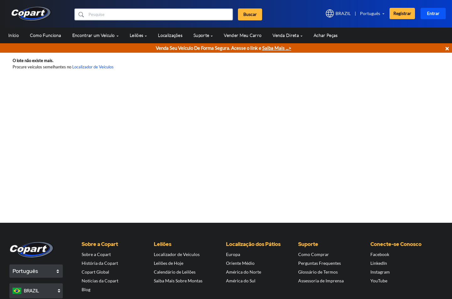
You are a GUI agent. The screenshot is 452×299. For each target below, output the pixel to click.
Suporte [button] (203, 35)
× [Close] (447, 48)
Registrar (402, 13)
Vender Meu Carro (242, 35)
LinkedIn (378, 263)
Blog (86, 289)
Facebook (379, 254)
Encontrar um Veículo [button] (95, 35)
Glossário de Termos (318, 272)
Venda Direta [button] (287, 35)
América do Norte (243, 272)
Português (370, 13)
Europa (233, 254)
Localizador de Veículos (93, 66)
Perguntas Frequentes (319, 263)
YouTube (378, 280)
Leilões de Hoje (168, 263)
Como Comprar (313, 254)
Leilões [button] (138, 35)
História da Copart (100, 263)
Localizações (170, 35)
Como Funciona (45, 35)
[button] (80, 14)
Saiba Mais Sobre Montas (178, 280)
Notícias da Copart (100, 280)
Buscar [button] (250, 14)
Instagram (380, 272)
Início (13, 35)
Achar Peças (325, 35)
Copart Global (95, 272)
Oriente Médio (240, 263)
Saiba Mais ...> (276, 48)
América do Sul (241, 280)
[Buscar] (160, 14)
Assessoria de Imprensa (321, 280)
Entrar (433, 13)
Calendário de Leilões (175, 272)
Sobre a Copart (96, 254)
